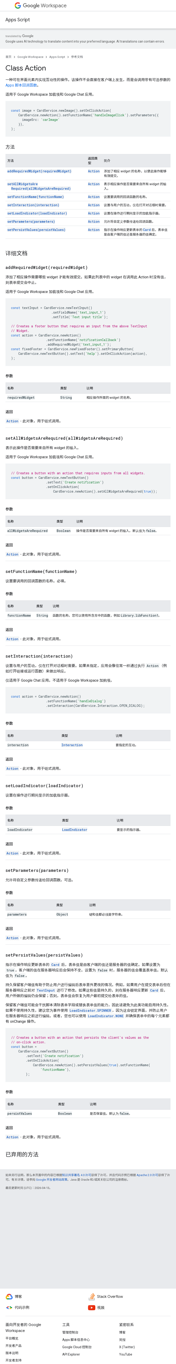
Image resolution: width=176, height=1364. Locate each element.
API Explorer (71, 1354)
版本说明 (12, 1353)
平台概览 (12, 1338)
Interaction (72, 745)
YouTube (125, 1354)
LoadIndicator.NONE (106, 1016)
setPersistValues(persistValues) (36, 230)
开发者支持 (14, 1360)
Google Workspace (30, 57)
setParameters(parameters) (31, 221)
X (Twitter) (127, 1347)
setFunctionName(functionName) (35, 197)
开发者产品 (14, 1346)
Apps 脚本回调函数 (21, 85)
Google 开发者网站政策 (51, 1179)
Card (147, 230)
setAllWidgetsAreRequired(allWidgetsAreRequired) (39, 186)
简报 (122, 1340)
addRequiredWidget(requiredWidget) (39, 171)
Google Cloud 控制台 (77, 1347)
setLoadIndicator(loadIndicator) (37, 213)
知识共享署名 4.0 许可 (76, 1175)
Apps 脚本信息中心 (76, 1340)
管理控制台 (70, 1332)
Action (94, 171)
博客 (122, 1332)
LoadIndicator (74, 829)
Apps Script (18, 20)
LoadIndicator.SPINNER (90, 1010)
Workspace (45, 6)
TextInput (46, 990)
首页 (8, 57)
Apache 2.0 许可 (147, 1175)
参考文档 (77, 57)
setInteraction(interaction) (33, 205)
